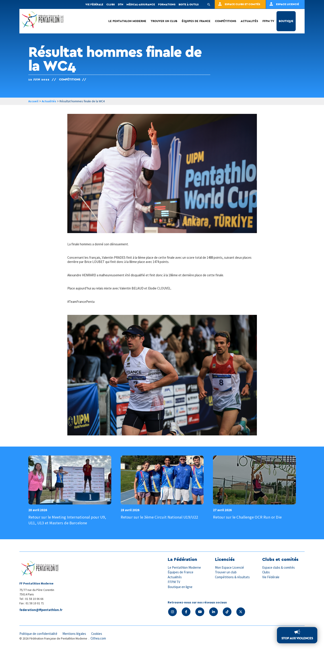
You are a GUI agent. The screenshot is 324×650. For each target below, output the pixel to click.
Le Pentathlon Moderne (127, 21)
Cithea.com (99, 639)
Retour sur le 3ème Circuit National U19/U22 (160, 517)
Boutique (286, 21)
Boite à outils (189, 4)
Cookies (98, 634)
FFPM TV (268, 21)
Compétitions (225, 21)
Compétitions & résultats (233, 577)
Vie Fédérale (271, 577)
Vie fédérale (94, 4)
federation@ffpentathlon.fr (41, 610)
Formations (166, 4)
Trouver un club (164, 21)
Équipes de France (196, 21)
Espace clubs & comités (278, 567)
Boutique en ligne (180, 586)
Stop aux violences (297, 638)
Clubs (110, 4)
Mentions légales (75, 634)
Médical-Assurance (140, 4)
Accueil (33, 101)
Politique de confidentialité (38, 634)
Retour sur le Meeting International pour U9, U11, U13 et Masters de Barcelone (68, 520)
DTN (120, 4)
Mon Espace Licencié (229, 567)
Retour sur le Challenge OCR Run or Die (248, 517)
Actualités (249, 21)
